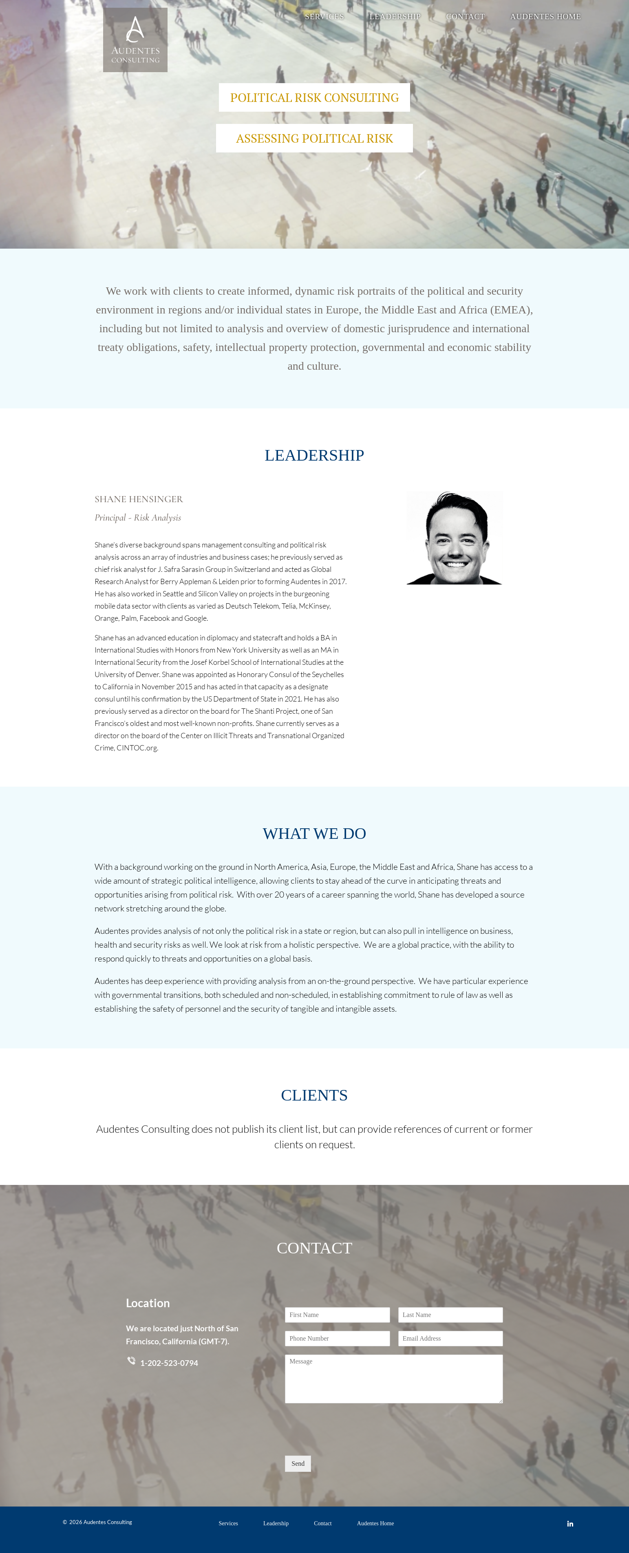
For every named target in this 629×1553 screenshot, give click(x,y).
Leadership (395, 17)
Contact (465, 17)
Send (298, 1463)
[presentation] (347, 1442)
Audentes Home (545, 17)
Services (324, 17)
